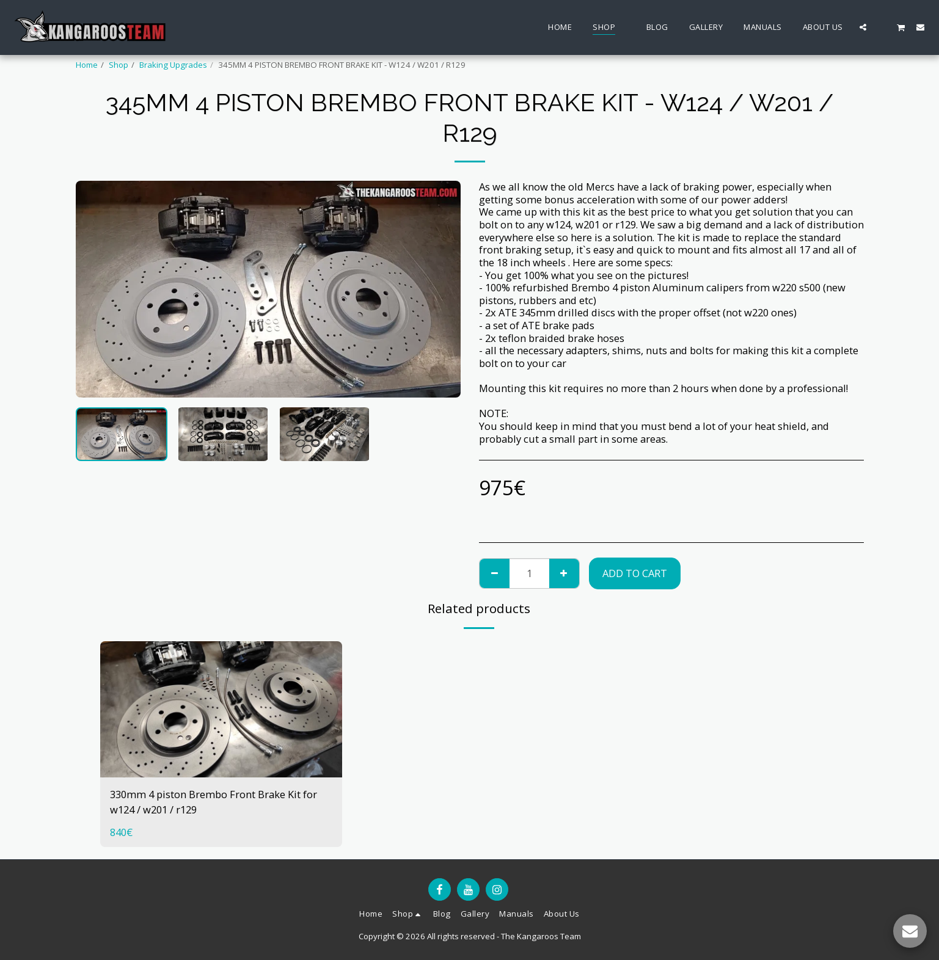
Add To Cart (634, 573)
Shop (118, 64)
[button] (863, 27)
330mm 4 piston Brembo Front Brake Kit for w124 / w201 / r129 (213, 801)
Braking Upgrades (173, 64)
